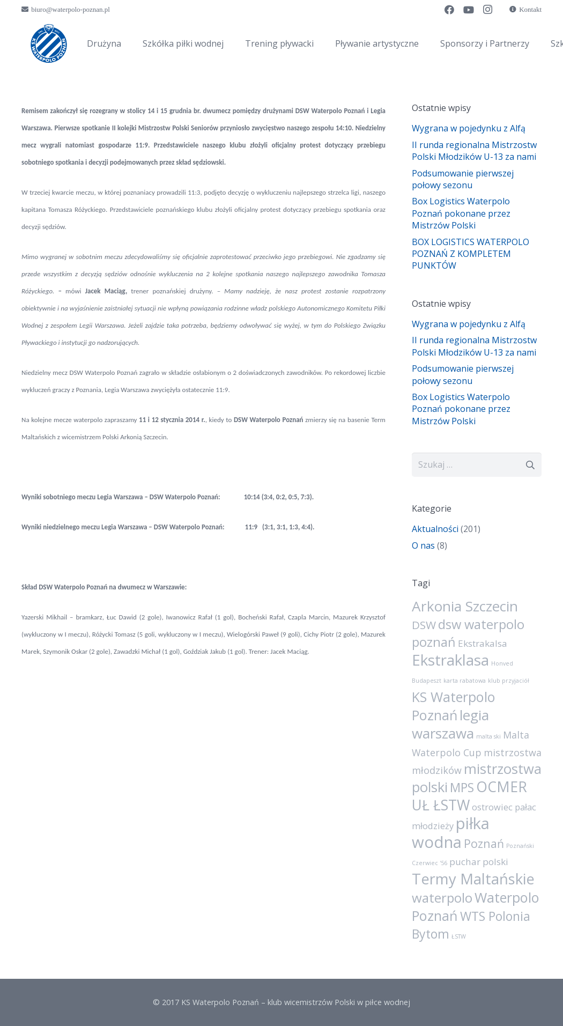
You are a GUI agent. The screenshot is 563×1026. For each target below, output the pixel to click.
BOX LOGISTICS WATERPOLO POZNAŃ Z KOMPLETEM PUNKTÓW (470, 254)
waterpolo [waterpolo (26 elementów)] (442, 897)
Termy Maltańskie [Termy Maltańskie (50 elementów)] (473, 879)
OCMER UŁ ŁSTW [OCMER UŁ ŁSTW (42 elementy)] (469, 796)
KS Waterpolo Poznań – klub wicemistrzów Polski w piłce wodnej (295, 1002)
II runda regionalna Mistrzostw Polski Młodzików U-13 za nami (474, 151)
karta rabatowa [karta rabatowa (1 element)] (464, 680)
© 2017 (167, 1002)
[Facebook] (449, 9)
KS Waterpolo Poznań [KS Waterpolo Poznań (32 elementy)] (453, 706)
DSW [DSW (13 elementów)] (424, 624)
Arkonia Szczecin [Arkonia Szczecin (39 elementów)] (465, 606)
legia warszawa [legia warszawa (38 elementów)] (450, 724)
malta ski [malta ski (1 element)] (488, 736)
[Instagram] (488, 9)
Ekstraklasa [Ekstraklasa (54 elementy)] (450, 659)
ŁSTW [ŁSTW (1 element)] (458, 936)
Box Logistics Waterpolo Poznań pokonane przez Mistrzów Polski (461, 213)
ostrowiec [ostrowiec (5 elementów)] (492, 807)
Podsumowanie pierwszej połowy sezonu (463, 179)
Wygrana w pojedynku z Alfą (468, 128)
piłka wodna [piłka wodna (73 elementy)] (451, 833)
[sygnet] (48, 43)
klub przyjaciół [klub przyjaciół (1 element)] (508, 680)
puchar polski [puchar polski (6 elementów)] (478, 861)
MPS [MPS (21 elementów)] (462, 787)
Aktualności (435, 529)
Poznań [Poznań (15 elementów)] (484, 843)
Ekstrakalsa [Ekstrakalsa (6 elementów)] (482, 643)
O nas (423, 545)
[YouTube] (468, 9)
